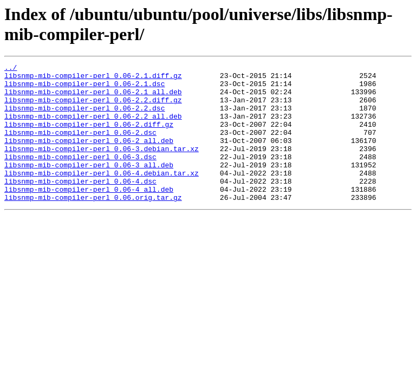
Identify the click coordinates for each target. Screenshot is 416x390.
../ (10, 69)
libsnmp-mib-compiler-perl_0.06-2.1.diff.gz (93, 78)
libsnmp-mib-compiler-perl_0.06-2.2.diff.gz (93, 108)
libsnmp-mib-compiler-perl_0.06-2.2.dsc (84, 117)
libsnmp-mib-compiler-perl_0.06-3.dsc (80, 176)
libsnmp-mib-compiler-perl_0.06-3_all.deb (88, 186)
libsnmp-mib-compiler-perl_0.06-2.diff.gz (88, 137)
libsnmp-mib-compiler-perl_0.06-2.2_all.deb (93, 127)
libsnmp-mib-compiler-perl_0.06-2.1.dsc (84, 88)
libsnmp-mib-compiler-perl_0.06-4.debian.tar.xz (101, 195)
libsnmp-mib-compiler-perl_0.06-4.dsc (80, 205)
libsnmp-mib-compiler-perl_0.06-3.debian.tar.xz (101, 166)
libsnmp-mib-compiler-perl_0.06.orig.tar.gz (93, 225)
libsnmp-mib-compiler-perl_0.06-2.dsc (80, 147)
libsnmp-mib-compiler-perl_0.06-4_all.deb (88, 215)
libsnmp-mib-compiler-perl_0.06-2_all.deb (88, 156)
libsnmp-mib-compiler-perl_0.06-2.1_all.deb (93, 98)
